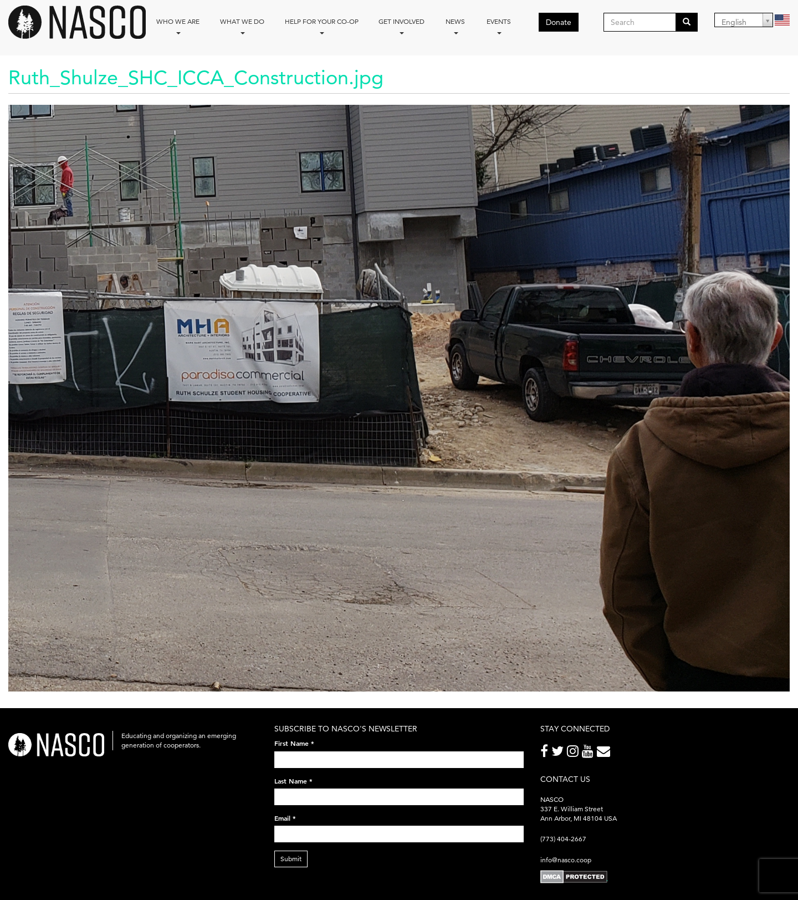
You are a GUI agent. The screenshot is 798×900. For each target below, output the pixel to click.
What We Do (242, 25)
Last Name (293, 780)
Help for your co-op (322, 25)
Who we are (178, 25)
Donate (558, 22)
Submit (290, 859)
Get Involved (401, 25)
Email (285, 817)
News (455, 25)
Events (499, 25)
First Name (294, 743)
